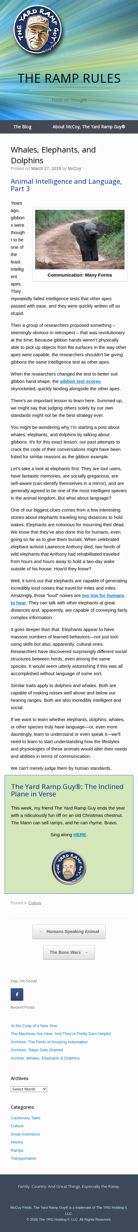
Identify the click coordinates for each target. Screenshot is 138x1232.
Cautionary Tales (25, 1118)
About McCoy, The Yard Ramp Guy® (89, 127)
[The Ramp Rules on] (31, 994)
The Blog (22, 127)
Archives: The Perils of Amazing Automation (49, 1042)
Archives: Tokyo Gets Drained (37, 1050)
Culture (34, 903)
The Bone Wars (69, 953)
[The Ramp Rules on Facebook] (17, 994)
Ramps (17, 1150)
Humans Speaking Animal (69, 932)
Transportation (23, 1158)
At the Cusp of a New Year (34, 1025)
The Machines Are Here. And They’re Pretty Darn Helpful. (61, 1033)
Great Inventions (25, 1134)
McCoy (74, 168)
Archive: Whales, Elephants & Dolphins (45, 1058)
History (17, 1142)
